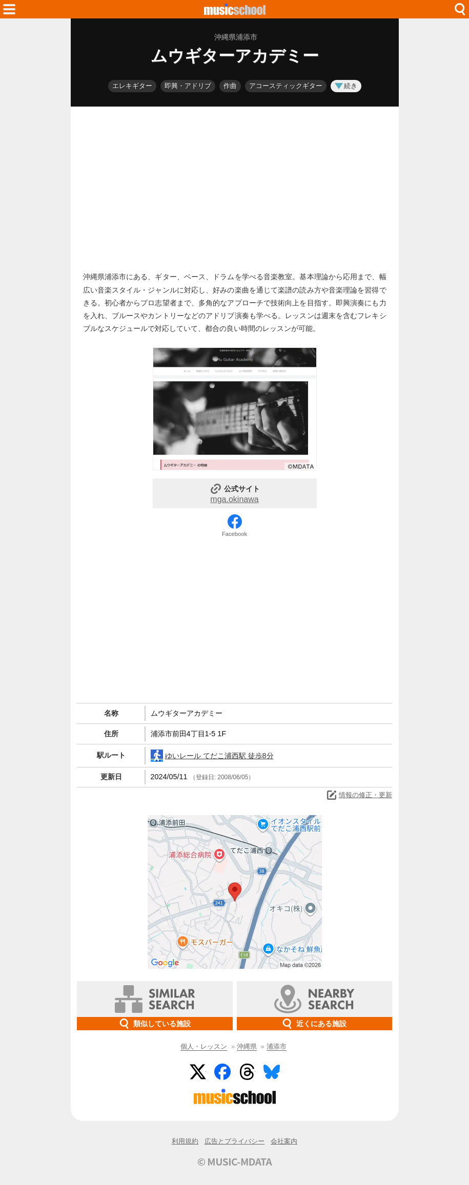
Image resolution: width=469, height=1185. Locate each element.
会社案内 (284, 1141)
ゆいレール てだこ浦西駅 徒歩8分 (212, 756)
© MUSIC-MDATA (234, 1161)
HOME (235, 9)
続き (346, 86)
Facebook (234, 534)
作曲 (230, 86)
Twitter (198, 1072)
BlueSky (271, 1072)
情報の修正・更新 (358, 795)
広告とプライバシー (234, 1141)
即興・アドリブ (188, 86)
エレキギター (132, 86)
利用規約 (185, 1141)
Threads (247, 1072)
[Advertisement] (235, 186)
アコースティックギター (285, 86)
